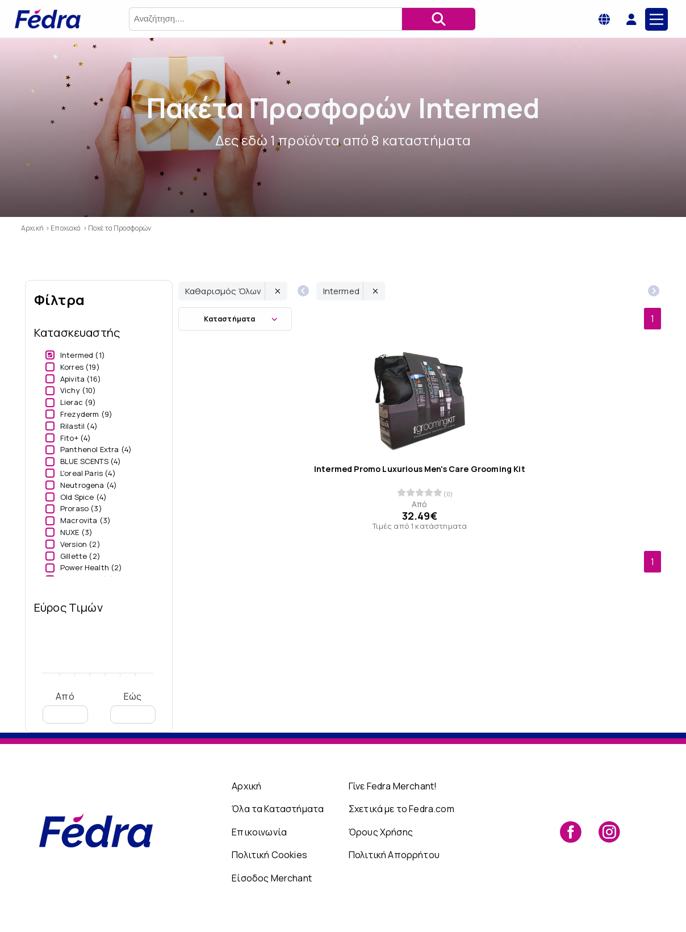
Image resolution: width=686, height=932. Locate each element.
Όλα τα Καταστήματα (278, 809)
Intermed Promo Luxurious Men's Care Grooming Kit (419, 469)
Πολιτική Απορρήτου (394, 855)
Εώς (133, 707)
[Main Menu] (656, 19)
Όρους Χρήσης (381, 832)
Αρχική (246, 786)
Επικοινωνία (259, 832)
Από (65, 707)
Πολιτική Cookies (269, 855)
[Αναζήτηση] (438, 19)
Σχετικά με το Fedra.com (401, 809)
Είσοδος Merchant (272, 878)
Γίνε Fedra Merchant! (393, 786)
